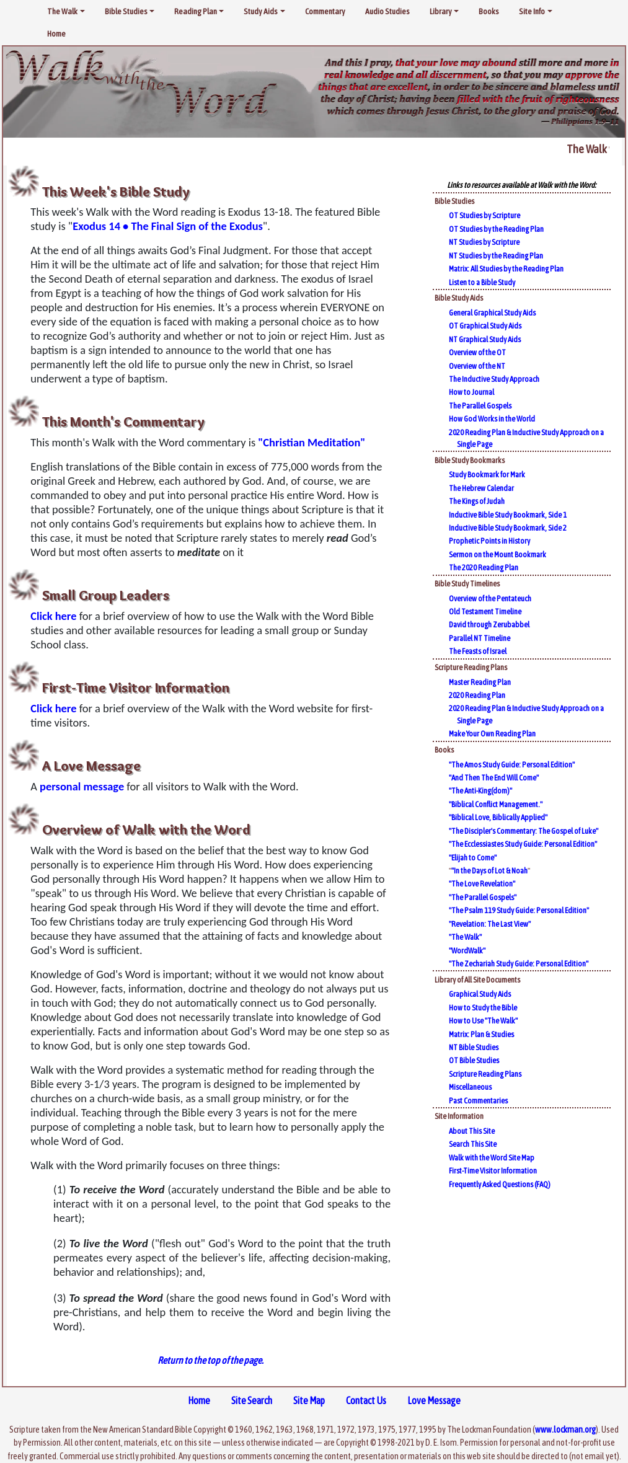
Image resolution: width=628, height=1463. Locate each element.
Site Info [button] (532, 11)
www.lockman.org (565, 1429)
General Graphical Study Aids (492, 312)
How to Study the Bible (483, 1007)
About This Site (472, 1131)
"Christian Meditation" (311, 442)
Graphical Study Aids (480, 994)
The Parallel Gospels (480, 405)
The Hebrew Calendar (481, 488)
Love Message (434, 1400)
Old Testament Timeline (485, 611)
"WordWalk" (467, 950)
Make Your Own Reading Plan (492, 733)
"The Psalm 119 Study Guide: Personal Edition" (519, 910)
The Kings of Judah (477, 501)
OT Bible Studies (474, 1060)
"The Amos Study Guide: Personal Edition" (512, 764)
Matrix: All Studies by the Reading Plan (506, 268)
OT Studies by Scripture (484, 215)
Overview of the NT (477, 366)
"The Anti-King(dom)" (480, 790)
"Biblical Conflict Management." (495, 804)
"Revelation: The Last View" (490, 924)
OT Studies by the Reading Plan (496, 229)
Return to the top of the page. (210, 1360)
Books (489, 11)
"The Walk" (465, 937)
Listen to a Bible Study (482, 282)
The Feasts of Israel (477, 651)
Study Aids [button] (261, 11)
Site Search (251, 1400)
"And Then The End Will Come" (494, 777)
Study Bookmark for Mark (487, 474)
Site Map (309, 1400)
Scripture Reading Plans (485, 1074)
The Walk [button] (62, 11)
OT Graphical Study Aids (485, 325)
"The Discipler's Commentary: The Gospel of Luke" (523, 831)
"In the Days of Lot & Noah (489, 870)
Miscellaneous (470, 1087)
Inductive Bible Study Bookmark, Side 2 (508, 528)
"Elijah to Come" (473, 857)
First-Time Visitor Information (493, 1170)
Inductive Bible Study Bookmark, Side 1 (508, 514)
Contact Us (366, 1400)
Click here (53, 616)
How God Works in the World (492, 418)
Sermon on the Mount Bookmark (497, 554)
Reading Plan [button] (195, 11)
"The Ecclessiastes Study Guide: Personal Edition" (523, 844)
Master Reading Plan (480, 682)
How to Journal (471, 392)
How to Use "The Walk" (483, 1020)
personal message (82, 786)
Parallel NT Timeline (479, 638)
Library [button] (441, 11)
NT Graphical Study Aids (485, 339)
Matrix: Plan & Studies (481, 1034)
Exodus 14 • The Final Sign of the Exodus (168, 226)
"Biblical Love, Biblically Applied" (498, 817)
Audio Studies (387, 11)
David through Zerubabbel (489, 624)
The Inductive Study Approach (494, 379)
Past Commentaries (478, 1100)
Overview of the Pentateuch (490, 598)
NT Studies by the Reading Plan (496, 255)
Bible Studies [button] (126, 11)
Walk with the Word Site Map (491, 1157)
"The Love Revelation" (482, 883)
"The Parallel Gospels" (482, 897)
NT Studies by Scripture (484, 242)
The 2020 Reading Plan (483, 567)
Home (56, 33)
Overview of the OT (477, 352)
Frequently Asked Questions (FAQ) (500, 1184)
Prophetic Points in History (489, 541)
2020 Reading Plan (477, 695)
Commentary (325, 11)
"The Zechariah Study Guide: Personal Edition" (518, 963)
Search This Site (473, 1144)
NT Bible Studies (473, 1047)
